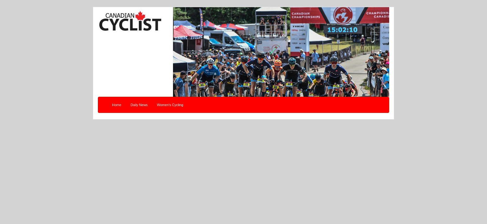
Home (116, 105)
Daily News (139, 105)
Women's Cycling (170, 105)
